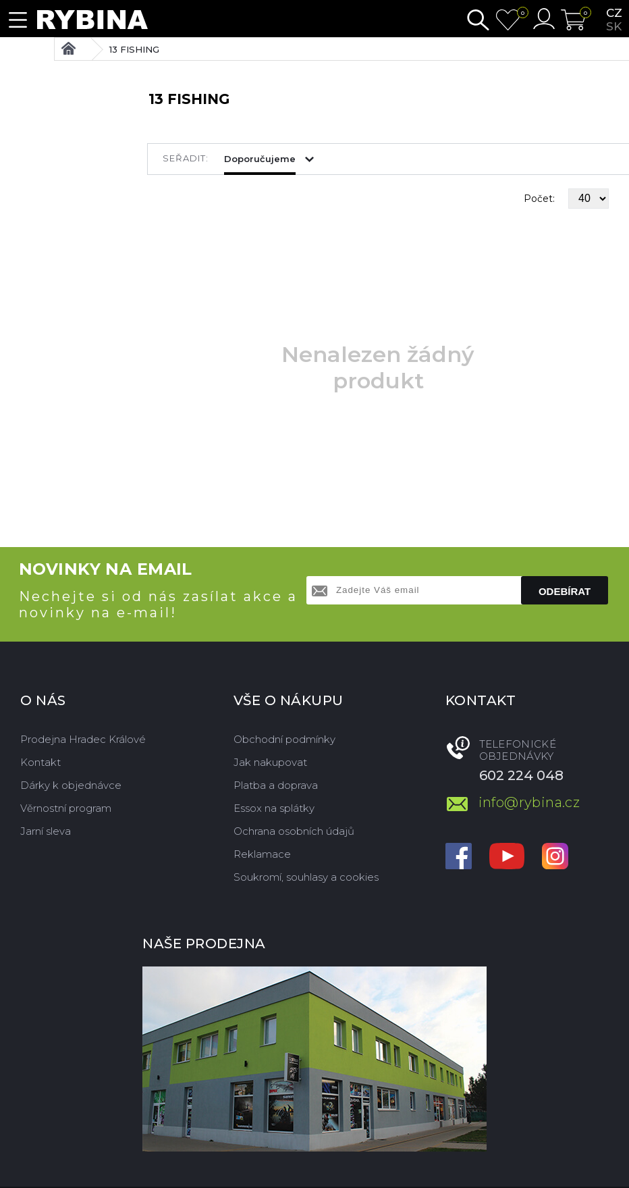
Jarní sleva (45, 831)
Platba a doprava (276, 785)
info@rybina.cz (529, 802)
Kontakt (40, 762)
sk (614, 26)
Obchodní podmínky (284, 739)
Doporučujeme (260, 158)
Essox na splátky (274, 808)
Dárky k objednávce (70, 785)
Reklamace (262, 854)
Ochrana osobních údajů (294, 831)
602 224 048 (521, 775)
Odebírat (565, 591)
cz (614, 13)
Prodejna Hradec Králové (83, 739)
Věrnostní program (65, 808)
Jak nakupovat (270, 762)
